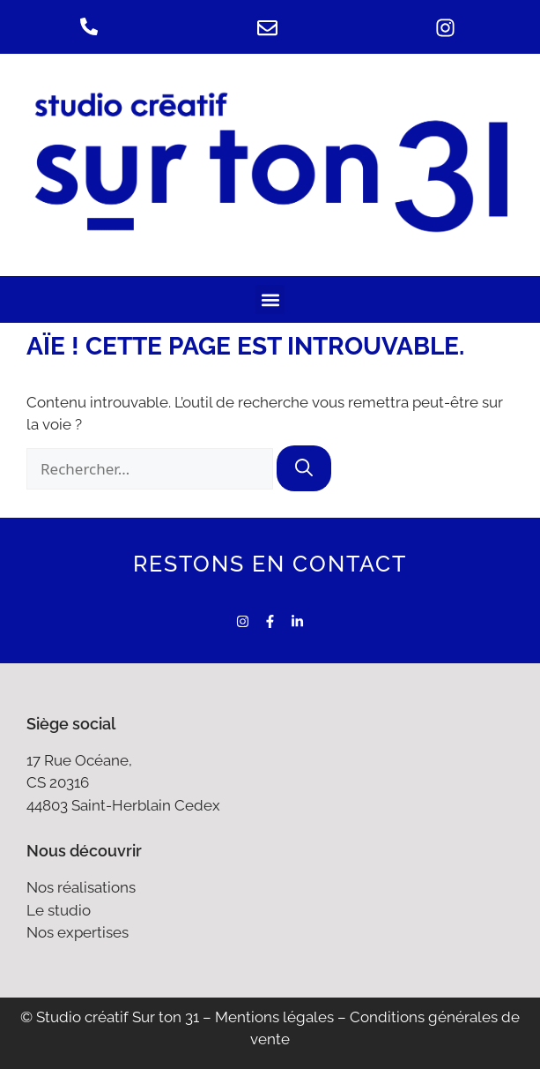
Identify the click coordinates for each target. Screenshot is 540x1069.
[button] (270, 299)
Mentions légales (274, 1017)
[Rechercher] (304, 468)
